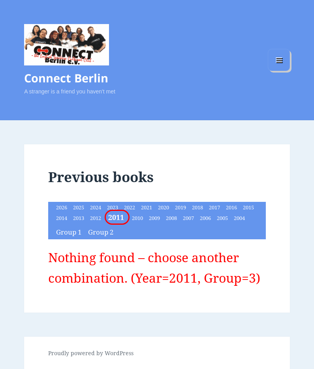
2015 (248, 207)
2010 (138, 218)
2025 (79, 207)
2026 (62, 207)
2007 (189, 218)
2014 (62, 218)
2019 (181, 207)
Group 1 (69, 232)
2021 (147, 207)
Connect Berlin (66, 78)
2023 (113, 207)
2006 (206, 218)
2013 (79, 218)
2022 (130, 207)
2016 (232, 207)
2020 (164, 207)
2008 (172, 218)
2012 (96, 218)
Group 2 (101, 232)
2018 (198, 207)
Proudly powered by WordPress (90, 353)
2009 (155, 218)
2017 (215, 207)
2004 (239, 218)
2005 (223, 218)
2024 (96, 207)
